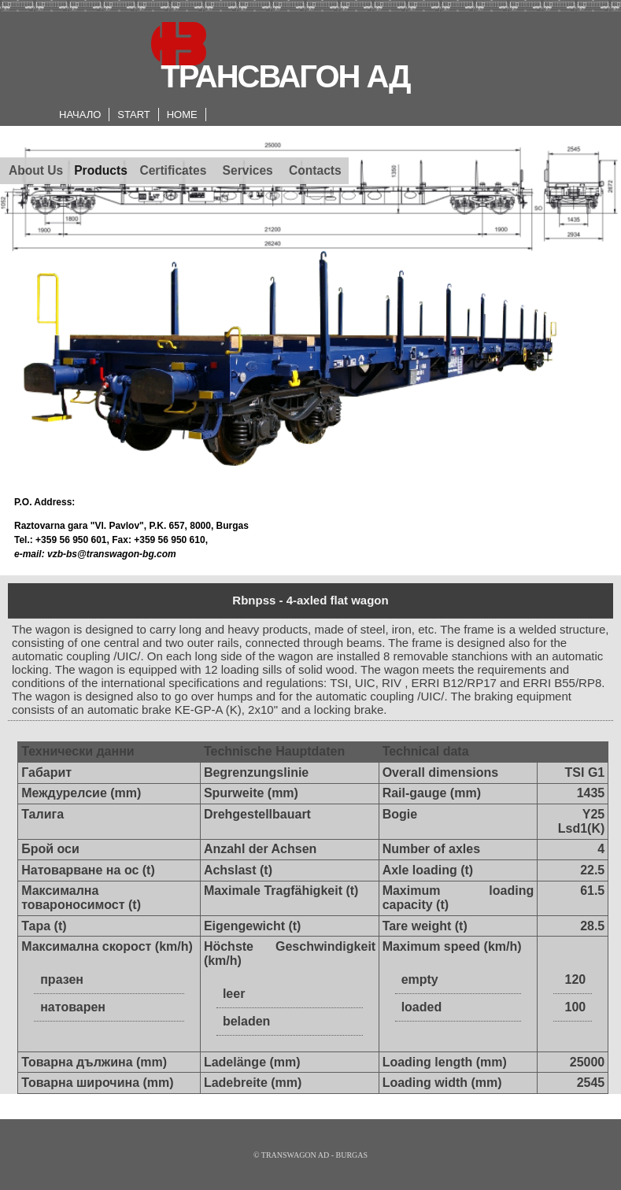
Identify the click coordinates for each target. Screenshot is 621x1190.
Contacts (315, 170)
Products (101, 170)
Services (248, 170)
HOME (182, 114)
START (133, 114)
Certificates (172, 170)
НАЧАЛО (80, 114)
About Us (36, 170)
